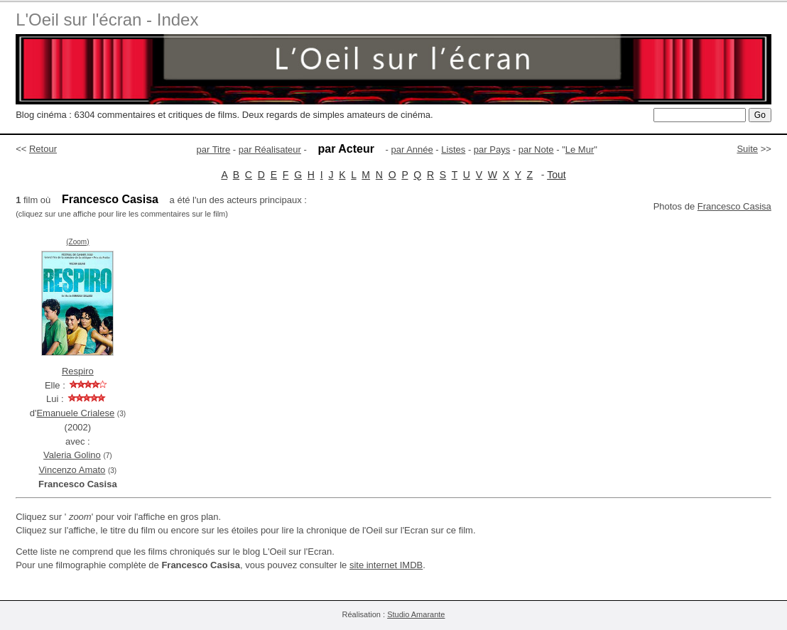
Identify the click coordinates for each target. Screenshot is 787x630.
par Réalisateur (270, 149)
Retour (43, 148)
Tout (556, 174)
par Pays (492, 149)
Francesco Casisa (734, 206)
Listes (453, 149)
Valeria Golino (72, 455)
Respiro (78, 371)
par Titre (214, 149)
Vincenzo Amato (72, 470)
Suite (747, 148)
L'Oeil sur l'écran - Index (107, 19)
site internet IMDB (386, 565)
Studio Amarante (416, 614)
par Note (536, 149)
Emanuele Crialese (75, 413)
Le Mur (579, 149)
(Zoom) (77, 242)
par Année (412, 149)
